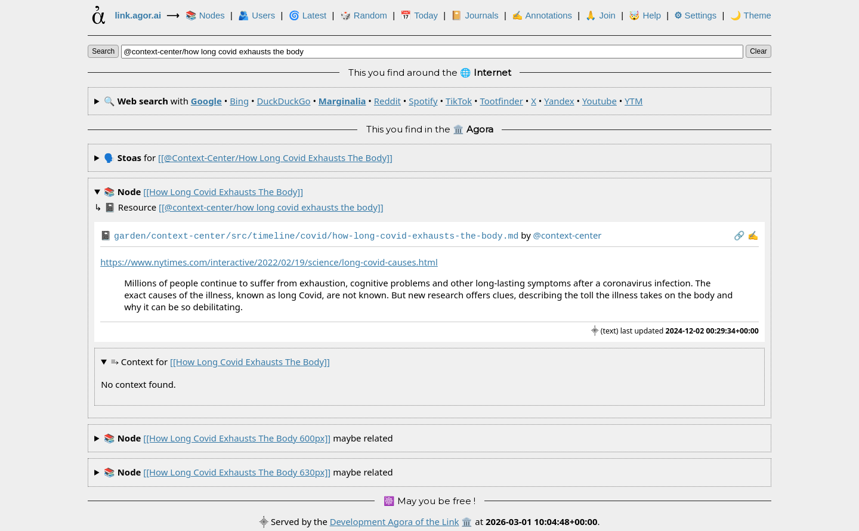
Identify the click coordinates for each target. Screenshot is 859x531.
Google (206, 101)
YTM (633, 101)
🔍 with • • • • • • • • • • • (373, 101)
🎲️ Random (363, 15)
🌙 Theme (750, 15)
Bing (239, 101)
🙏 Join (600, 15)
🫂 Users (256, 15)
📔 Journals (474, 15)
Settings (695, 15)
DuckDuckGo (283, 101)
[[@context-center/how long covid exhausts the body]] (275, 157)
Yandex (559, 101)
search (103, 51)
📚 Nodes (205, 15)
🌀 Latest (308, 15)
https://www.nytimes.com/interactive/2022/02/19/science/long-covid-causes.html (269, 261)
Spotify (423, 101)
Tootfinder (501, 101)
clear (758, 51)
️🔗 (739, 235)
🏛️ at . (530, 520)
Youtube (599, 101)
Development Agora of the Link (394, 520)
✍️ (753, 235)
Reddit (387, 101)
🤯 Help (645, 15)
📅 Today (419, 15)
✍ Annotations (542, 15)
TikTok (459, 101)
